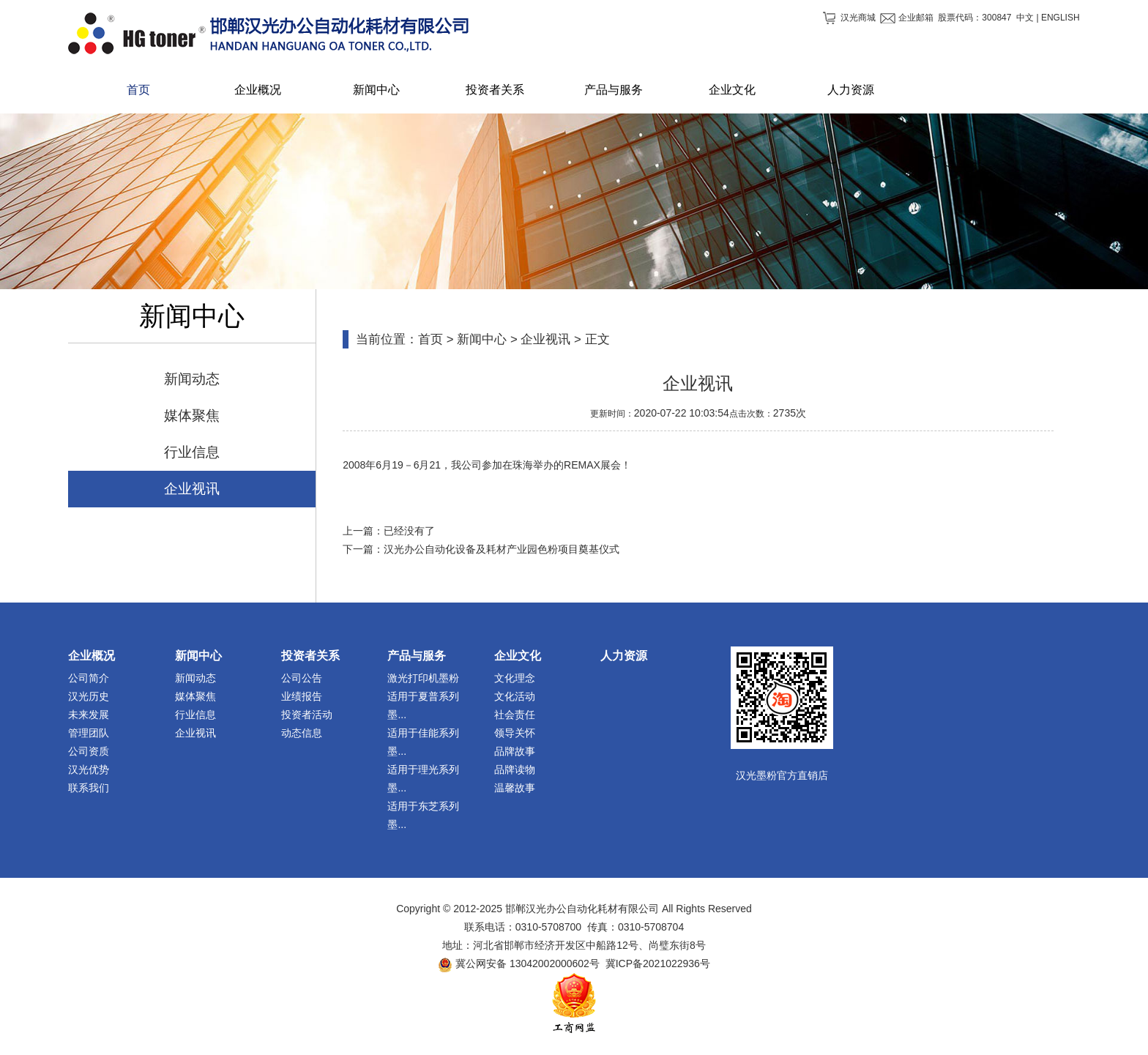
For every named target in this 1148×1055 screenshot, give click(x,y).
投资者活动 (306, 714)
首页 (138, 89)
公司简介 (88, 678)
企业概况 (91, 655)
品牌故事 (514, 751)
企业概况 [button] (257, 89)
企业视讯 (192, 488)
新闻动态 (192, 379)
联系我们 (88, 788)
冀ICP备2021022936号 (657, 963)
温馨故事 (514, 788)
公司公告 (301, 678)
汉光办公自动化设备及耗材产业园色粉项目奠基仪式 (501, 549)
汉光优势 (88, 769)
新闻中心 (482, 339)
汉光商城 (858, 17)
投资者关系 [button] (495, 89)
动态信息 (301, 733)
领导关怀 (514, 733)
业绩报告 (301, 696)
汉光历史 (88, 696)
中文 (1025, 17)
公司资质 (88, 751)
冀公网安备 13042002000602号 (527, 963)
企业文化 (517, 655)
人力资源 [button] (850, 89)
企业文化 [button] (732, 89)
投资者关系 (310, 655)
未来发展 (88, 714)
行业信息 (192, 452)
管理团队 (88, 733)
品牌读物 (514, 769)
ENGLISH (1060, 17)
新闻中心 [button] (376, 89)
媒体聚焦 (192, 415)
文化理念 (514, 678)
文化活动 (514, 696)
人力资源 (623, 655)
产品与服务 (416, 655)
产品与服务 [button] (613, 89)
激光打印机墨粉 (423, 678)
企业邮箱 (915, 17)
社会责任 (514, 714)
